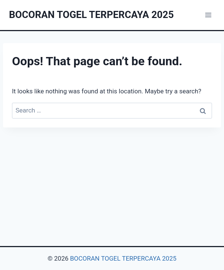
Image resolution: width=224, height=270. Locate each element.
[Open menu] (208, 15)
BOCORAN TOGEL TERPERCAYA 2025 (123, 258)
